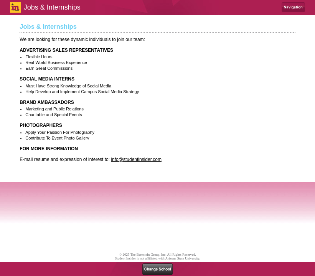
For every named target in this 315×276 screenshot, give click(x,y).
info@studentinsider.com (136, 159)
